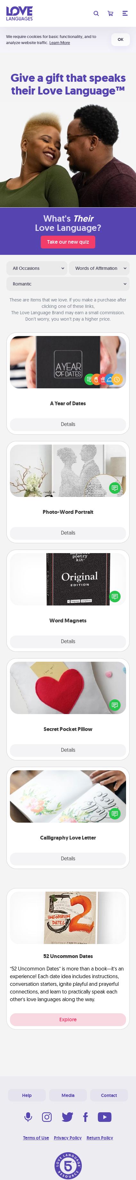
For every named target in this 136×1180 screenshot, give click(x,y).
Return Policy (100, 1138)
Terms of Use (36, 1138)
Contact (109, 1095)
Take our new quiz (68, 242)
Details (68, 424)
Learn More (59, 42)
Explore (68, 1019)
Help (27, 1095)
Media (68, 1095)
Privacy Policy (68, 1138)
